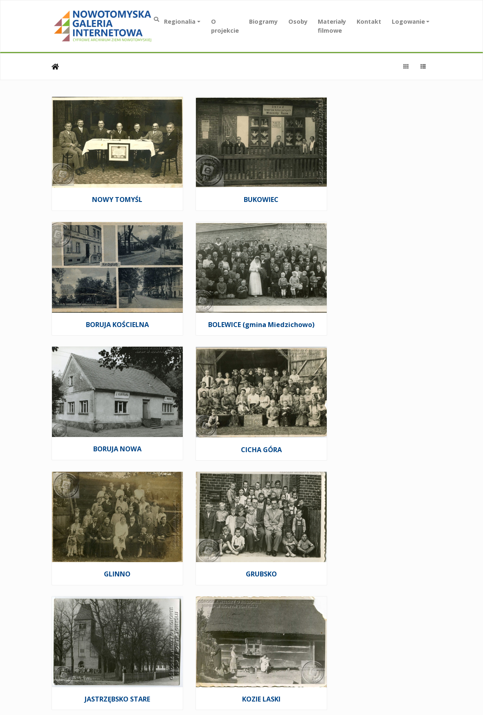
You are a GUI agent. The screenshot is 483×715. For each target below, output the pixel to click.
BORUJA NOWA (241, 305)
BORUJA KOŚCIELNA (372, 190)
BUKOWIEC (241, 190)
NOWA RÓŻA (241, 537)
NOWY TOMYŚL (110, 190)
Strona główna (55, 67)
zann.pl (416, 655)
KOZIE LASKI (110, 537)
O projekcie (225, 26)
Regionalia (179, 21)
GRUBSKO (241, 421)
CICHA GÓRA (372, 306)
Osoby (298, 21)
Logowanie (408, 21)
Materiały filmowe (332, 26)
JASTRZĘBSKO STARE (372, 422)
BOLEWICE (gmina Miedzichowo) (110, 310)
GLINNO (110, 421)
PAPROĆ (372, 537)
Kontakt (369, 21)
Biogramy (263, 21)
